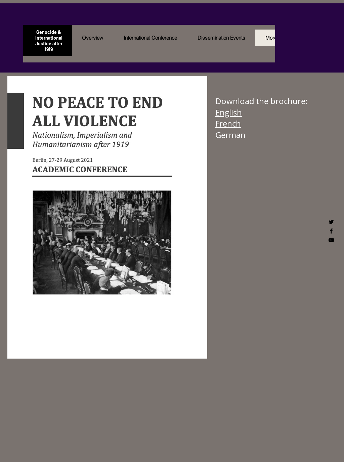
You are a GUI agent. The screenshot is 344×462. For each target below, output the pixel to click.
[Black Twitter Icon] (331, 222)
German (230, 135)
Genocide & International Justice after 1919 (48, 40)
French (228, 123)
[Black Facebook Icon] (331, 231)
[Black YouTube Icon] (331, 240)
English (228, 112)
